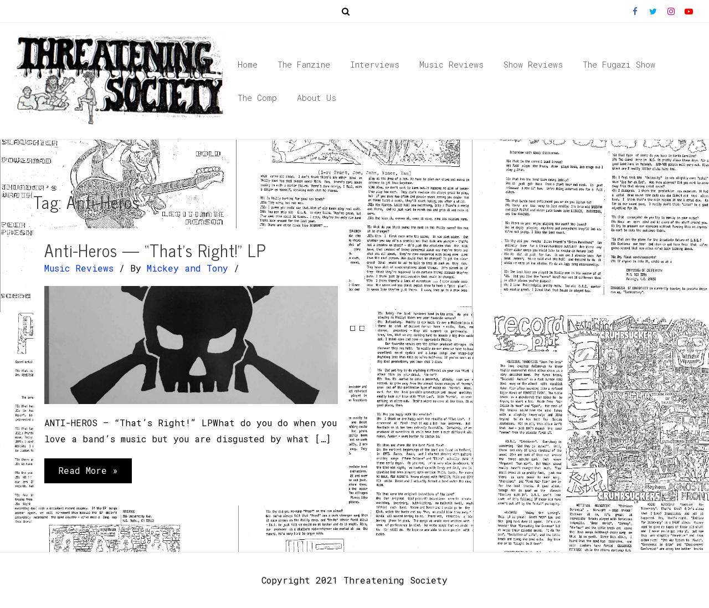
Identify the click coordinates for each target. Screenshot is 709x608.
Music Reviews (79, 268)
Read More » (88, 472)
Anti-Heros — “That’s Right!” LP (155, 250)
